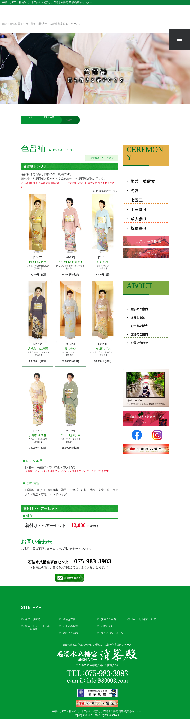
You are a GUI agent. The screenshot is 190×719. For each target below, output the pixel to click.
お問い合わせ (139, 342)
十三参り (139, 210)
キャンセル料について (144, 619)
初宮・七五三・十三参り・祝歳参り (37, 628)
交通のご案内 (139, 334)
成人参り (139, 219)
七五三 (137, 200)
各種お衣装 (48, 117)
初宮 (135, 191)
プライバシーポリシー (113, 633)
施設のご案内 (139, 309)
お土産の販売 (139, 326)
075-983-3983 (92, 561)
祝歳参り (139, 228)
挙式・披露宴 (143, 181)
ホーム (29, 117)
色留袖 (48, 148)
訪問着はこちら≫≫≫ (102, 157)
